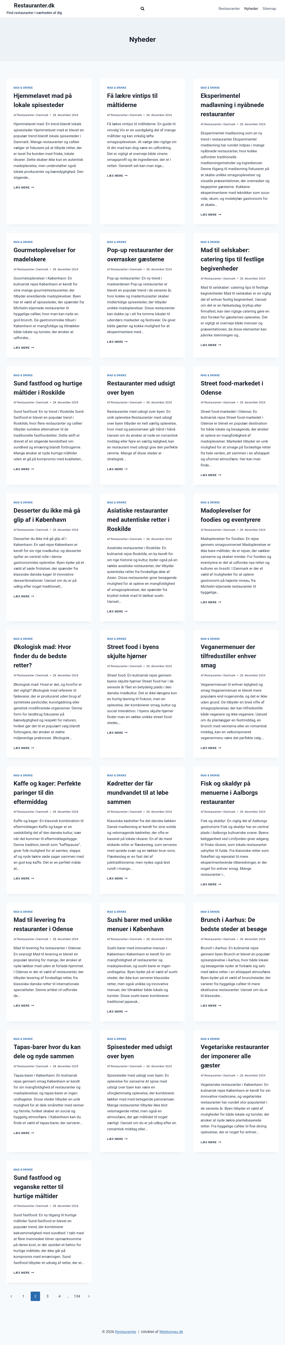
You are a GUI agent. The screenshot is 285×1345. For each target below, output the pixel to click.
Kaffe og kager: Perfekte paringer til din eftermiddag (47, 792)
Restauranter (229, 8)
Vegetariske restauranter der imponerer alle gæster (235, 1056)
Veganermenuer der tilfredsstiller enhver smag (228, 656)
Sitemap (269, 8)
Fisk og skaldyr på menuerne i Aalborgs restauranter (229, 792)
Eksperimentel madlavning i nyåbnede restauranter (232, 105)
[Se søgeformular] (142, 9)
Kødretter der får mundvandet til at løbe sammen (137, 792)
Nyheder (251, 8)
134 (77, 1296)
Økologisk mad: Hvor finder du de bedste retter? (42, 656)
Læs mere (24, 187)
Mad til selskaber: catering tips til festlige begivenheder (232, 259)
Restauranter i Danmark (32, 115)
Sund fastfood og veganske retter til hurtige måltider (38, 1187)
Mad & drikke (23, 87)
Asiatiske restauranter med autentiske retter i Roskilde (138, 520)
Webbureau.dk (171, 1331)
